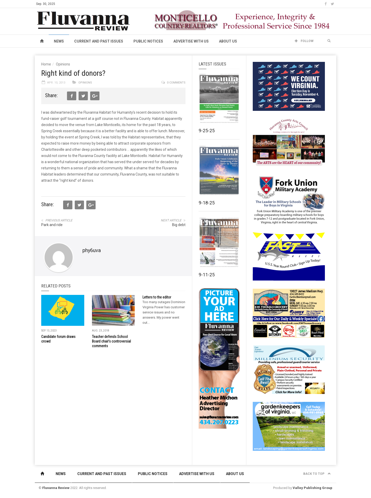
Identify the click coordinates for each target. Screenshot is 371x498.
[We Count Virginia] (289, 86)
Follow (304, 41)
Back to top (317, 474)
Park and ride (52, 225)
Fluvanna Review (56, 488)
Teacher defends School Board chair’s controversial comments (111, 341)
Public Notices (148, 41)
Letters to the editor (156, 297)
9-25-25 (207, 130)
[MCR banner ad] (242, 20)
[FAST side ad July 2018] (289, 256)
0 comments (176, 82)
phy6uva (91, 250)
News (59, 41)
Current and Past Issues (98, 41)
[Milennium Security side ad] (289, 369)
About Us (228, 41)
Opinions (63, 64)
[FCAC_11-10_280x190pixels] (289, 143)
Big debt (178, 225)
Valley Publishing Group (312, 488)
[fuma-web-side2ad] (289, 199)
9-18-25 (207, 202)
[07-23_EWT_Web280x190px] (289, 313)
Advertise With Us (191, 41)
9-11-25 (207, 274)
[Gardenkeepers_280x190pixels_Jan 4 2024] (289, 426)
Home (46, 64)
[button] (329, 41)
